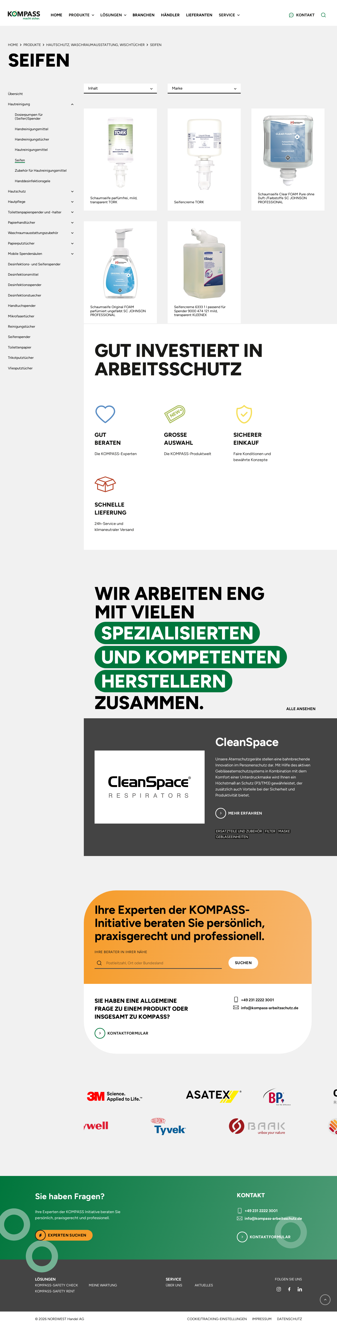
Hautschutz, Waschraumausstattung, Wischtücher (95, 45)
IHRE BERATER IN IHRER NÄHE (121, 952)
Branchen (144, 15)
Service (173, 1279)
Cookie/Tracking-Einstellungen (217, 1319)
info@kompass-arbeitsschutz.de (269, 1008)
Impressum (262, 1319)
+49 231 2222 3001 (257, 1000)
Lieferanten (199, 15)
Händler (170, 15)
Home (56, 15)
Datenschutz (289, 1319)
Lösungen (45, 1279)
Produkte (32, 45)
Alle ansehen (301, 708)
